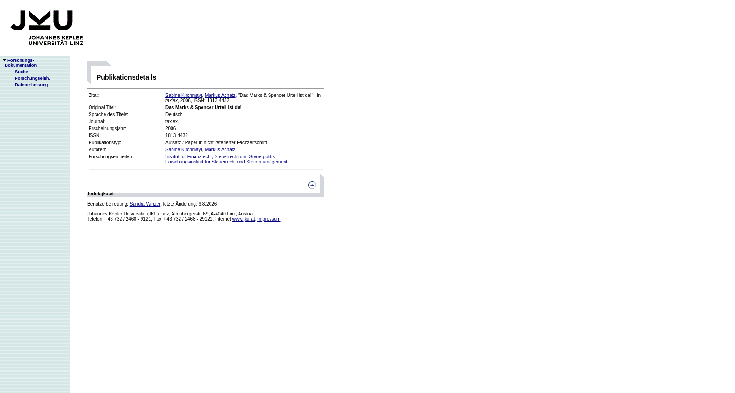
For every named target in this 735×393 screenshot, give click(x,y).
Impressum (268, 219)
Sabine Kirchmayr (183, 95)
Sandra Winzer (145, 204)
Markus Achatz (220, 95)
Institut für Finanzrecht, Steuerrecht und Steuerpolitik (220, 156)
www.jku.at (243, 219)
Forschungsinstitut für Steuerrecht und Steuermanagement (226, 161)
